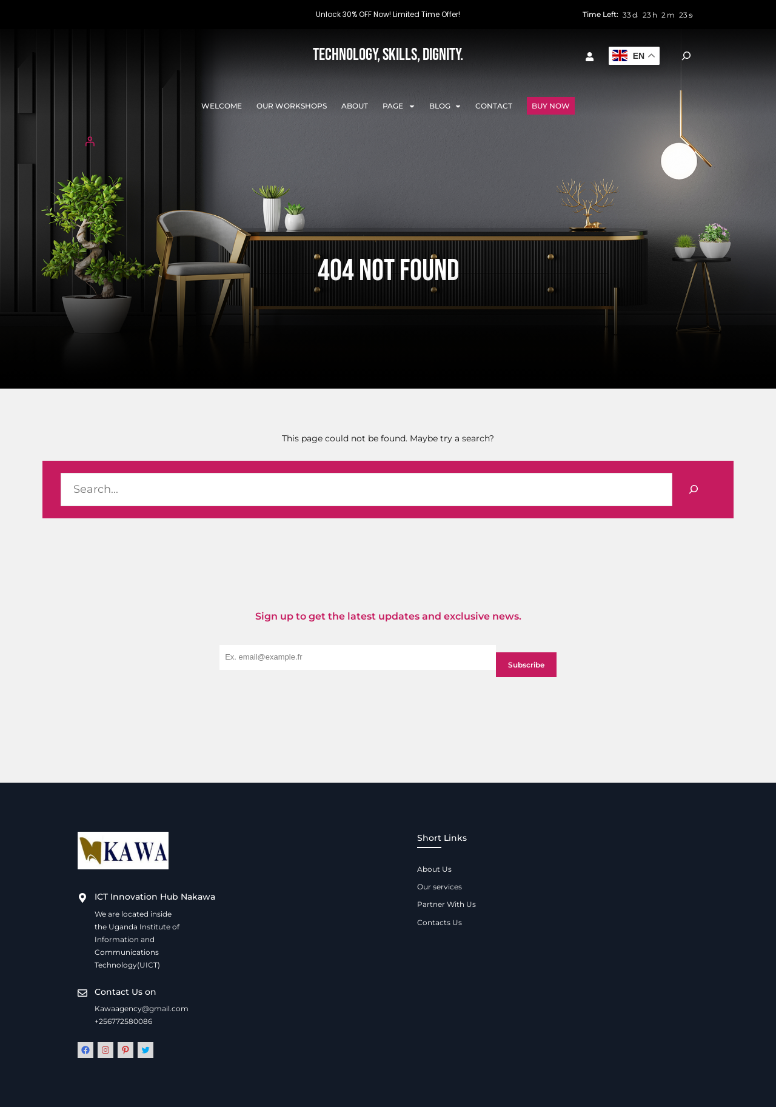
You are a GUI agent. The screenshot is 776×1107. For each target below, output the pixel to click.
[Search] (693, 489)
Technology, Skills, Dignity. (388, 55)
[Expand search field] (686, 56)
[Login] (388, 141)
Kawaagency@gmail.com (142, 1008)
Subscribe (526, 664)
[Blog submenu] (458, 106)
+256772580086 (123, 1021)
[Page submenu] (412, 106)
